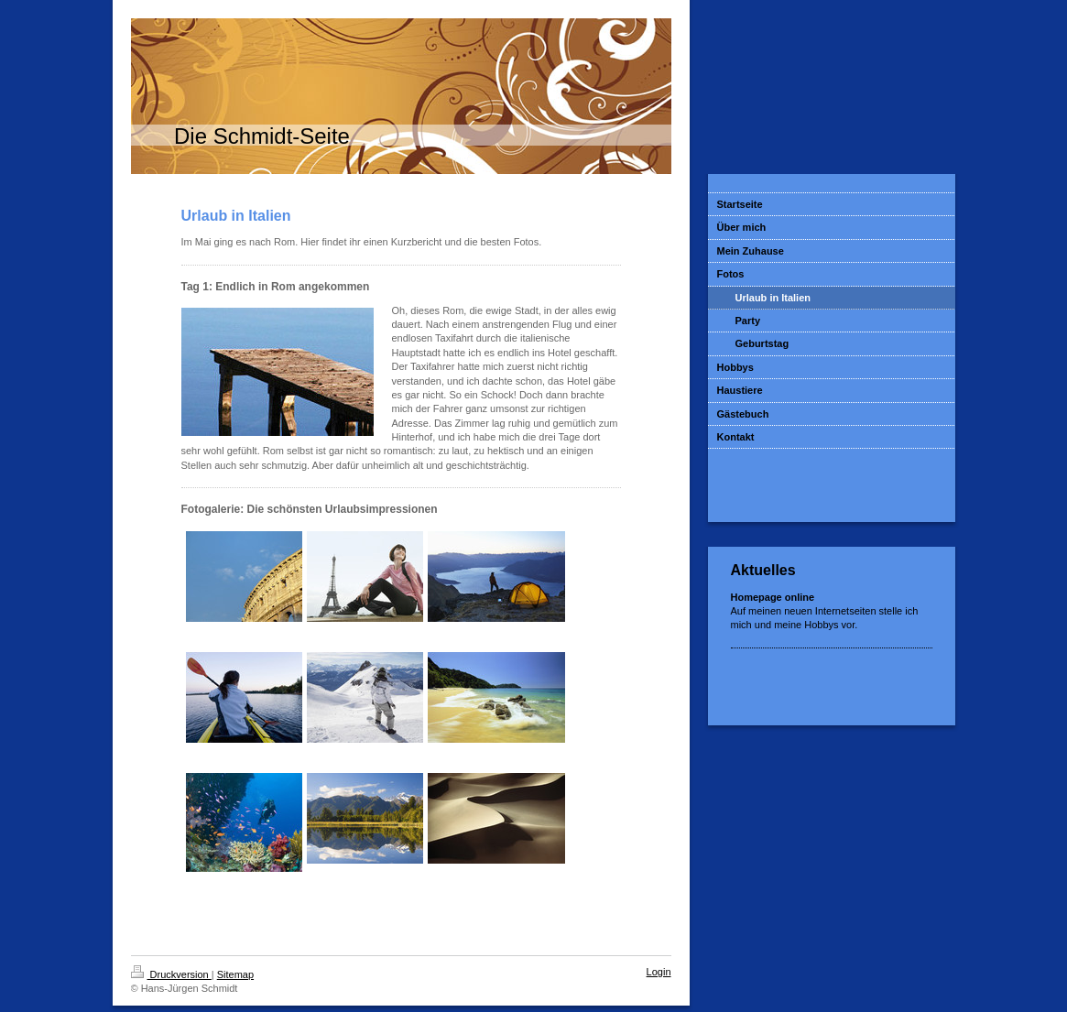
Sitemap (235, 974)
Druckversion (171, 974)
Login (659, 971)
